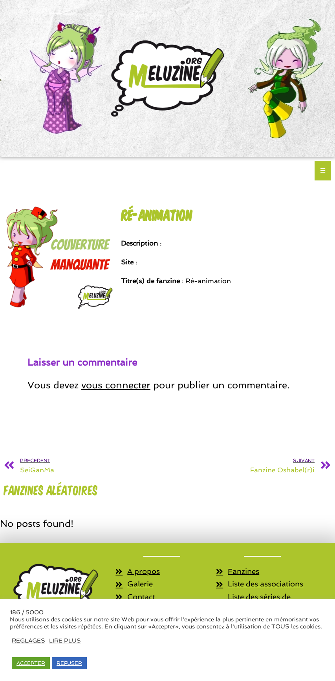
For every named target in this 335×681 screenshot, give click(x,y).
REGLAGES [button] (28, 640)
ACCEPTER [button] (30, 663)
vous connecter (115, 385)
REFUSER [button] (69, 663)
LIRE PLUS (65, 640)
